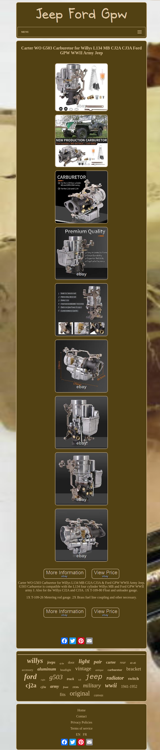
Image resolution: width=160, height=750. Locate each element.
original (80, 693)
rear (123, 662)
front (65, 687)
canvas (98, 695)
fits (63, 694)
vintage (83, 668)
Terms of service (81, 728)
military (92, 685)
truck (70, 679)
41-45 (133, 662)
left (79, 679)
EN (78, 734)
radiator (115, 678)
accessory (27, 670)
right (43, 679)
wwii (111, 685)
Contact (81, 716)
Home (81, 710)
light (84, 661)
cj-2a (62, 663)
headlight (65, 670)
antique (99, 670)
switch (133, 678)
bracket (133, 669)
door (71, 662)
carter (111, 662)
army (54, 686)
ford (30, 677)
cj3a (43, 687)
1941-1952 (129, 686)
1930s (75, 687)
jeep (93, 677)
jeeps (51, 662)
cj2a (31, 685)
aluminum (46, 669)
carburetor (115, 670)
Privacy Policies (81, 722)
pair (98, 661)
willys (35, 660)
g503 (56, 677)
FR (85, 734)
